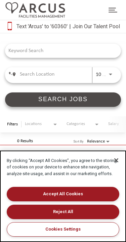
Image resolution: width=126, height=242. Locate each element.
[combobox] (59, 50)
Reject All (63, 211)
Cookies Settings (63, 229)
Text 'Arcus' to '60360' (42, 26)
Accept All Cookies (63, 193)
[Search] (63, 99)
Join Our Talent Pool (96, 26)
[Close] (116, 160)
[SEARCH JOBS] (63, 99)
